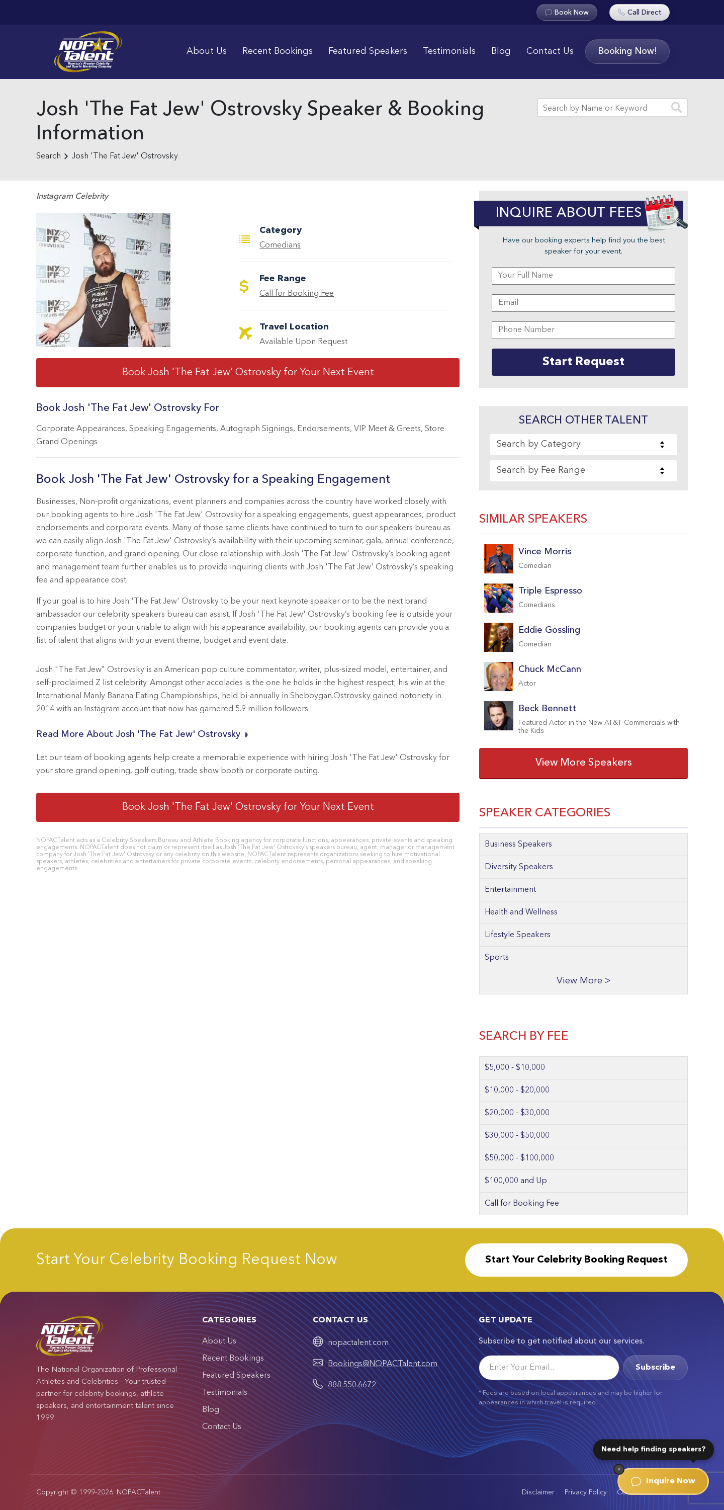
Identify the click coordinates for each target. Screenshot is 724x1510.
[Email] (549, 1367)
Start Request (583, 362)
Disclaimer (538, 1492)
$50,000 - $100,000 (519, 1158)
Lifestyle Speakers (518, 935)
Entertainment (510, 890)
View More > (584, 981)
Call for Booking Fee (296, 294)
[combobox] (583, 444)
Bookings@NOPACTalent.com (382, 1364)
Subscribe (655, 1368)
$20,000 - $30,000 (517, 1113)
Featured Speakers (367, 51)
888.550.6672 (352, 1385)
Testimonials (449, 51)
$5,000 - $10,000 (515, 1068)
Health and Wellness (521, 912)
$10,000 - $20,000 (517, 1090)
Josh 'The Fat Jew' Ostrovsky (125, 156)
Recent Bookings (277, 51)
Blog (501, 51)
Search (48, 156)
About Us (207, 51)
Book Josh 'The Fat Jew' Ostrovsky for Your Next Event (248, 373)
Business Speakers (518, 845)
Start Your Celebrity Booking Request (576, 1260)
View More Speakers (583, 763)
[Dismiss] (618, 1469)
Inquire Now (663, 1481)
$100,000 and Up (516, 1181)
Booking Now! (627, 51)
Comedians (280, 245)
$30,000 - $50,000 (517, 1136)
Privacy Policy (586, 1492)
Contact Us (550, 51)
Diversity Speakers (519, 867)
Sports (497, 958)
